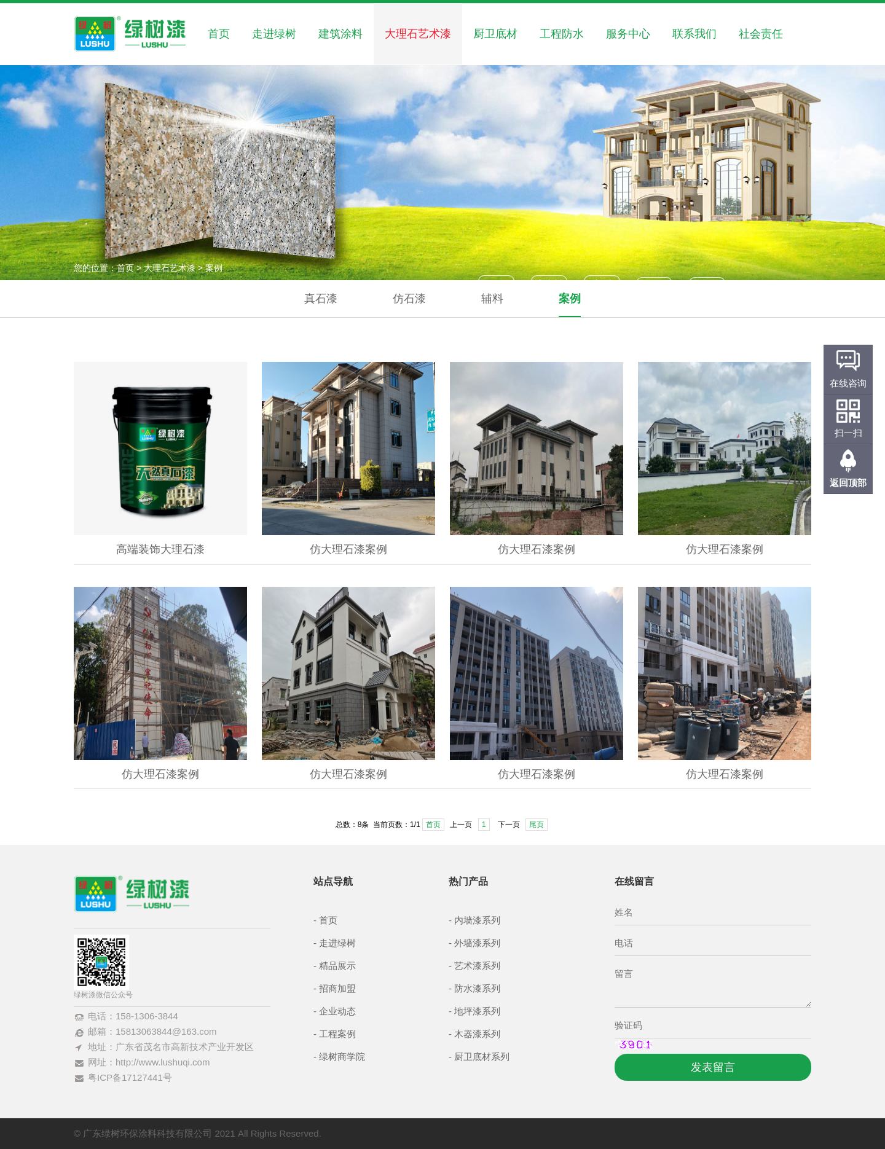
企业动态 (337, 1011)
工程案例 (337, 1034)
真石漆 (320, 298)
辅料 (492, 298)
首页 (219, 34)
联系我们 (694, 34)
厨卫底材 (495, 34)
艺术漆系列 (477, 965)
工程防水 (562, 34)
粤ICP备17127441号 (130, 1077)
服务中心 (628, 34)
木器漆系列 (477, 1034)
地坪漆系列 (477, 1011)
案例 (570, 298)
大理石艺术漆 (418, 34)
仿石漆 (409, 298)
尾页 (536, 824)
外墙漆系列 (477, 943)
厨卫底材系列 (481, 1056)
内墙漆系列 (477, 920)
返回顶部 (848, 482)
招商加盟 (337, 988)
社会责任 (761, 34)
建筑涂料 (340, 34)
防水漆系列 (477, 988)
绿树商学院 (342, 1056)
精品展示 (337, 965)
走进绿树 (274, 34)
